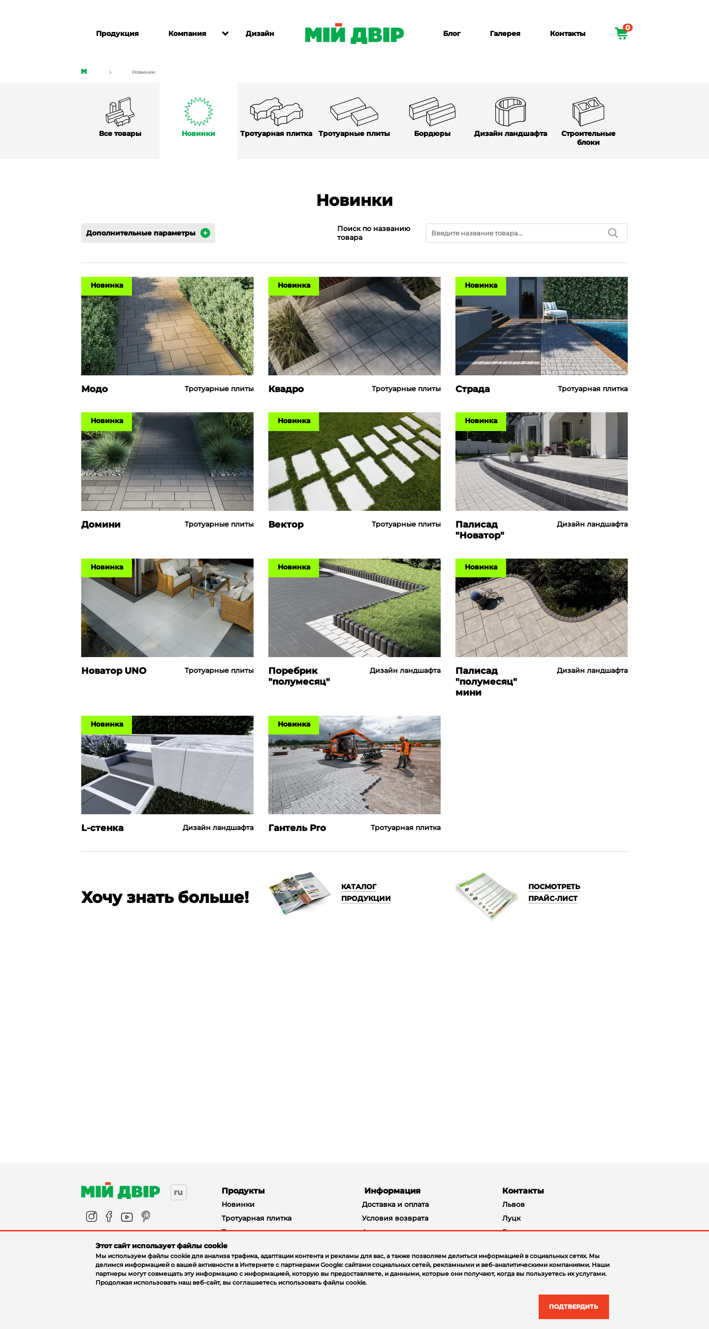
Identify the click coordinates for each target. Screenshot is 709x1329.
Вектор (285, 524)
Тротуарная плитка (256, 1218)
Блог (451, 33)
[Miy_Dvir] (120, 1190)
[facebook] (109, 1217)
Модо (94, 389)
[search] (613, 233)
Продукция (117, 33)
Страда (472, 389)
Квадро (286, 389)
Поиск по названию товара (373, 233)
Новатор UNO (113, 670)
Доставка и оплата (395, 1204)
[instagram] (91, 1217)
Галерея (505, 33)
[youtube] (126, 1217)
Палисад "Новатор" (479, 530)
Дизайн (260, 33)
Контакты (567, 33)
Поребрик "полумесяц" (299, 676)
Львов (513, 1204)
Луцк (511, 1218)
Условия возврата (395, 1218)
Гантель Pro (297, 828)
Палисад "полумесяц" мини (486, 681)
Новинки (143, 72)
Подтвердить (567, 1305)
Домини (101, 524)
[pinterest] (145, 1217)
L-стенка (102, 828)
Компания (187, 33)
